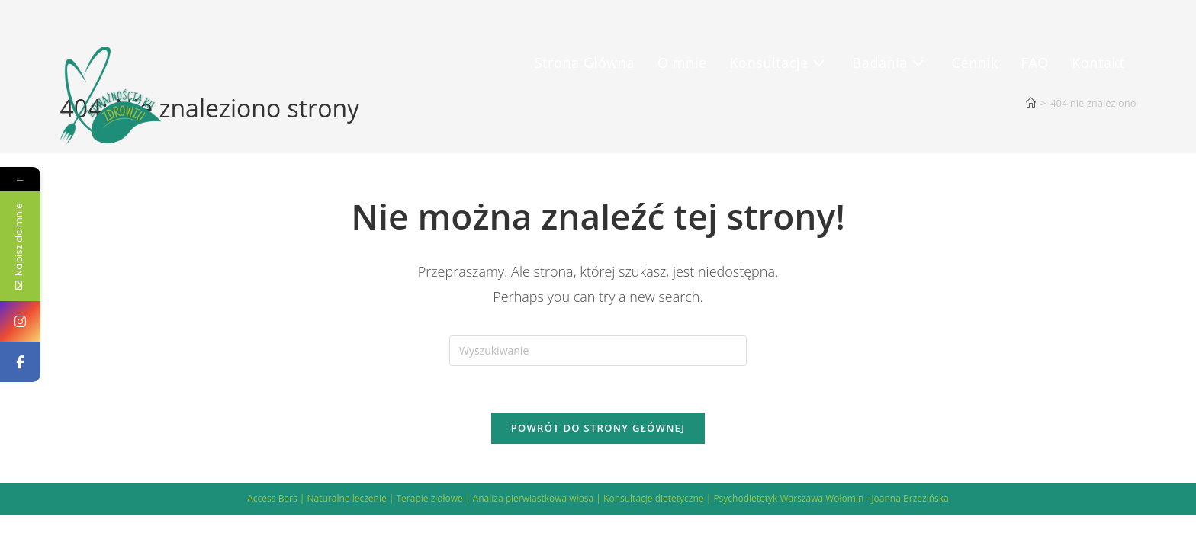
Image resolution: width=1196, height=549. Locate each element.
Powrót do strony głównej (598, 428)
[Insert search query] (598, 351)
